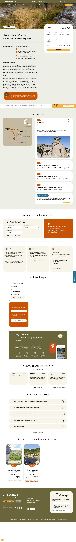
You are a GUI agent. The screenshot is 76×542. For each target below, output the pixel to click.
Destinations (18, 4)
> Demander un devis (66, 202)
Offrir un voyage (30, 539)
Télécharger (19, 324)
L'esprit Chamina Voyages (45, 4)
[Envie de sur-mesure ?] (74, 277)
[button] (2, 540)
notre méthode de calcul (58, 363)
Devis (16, 105)
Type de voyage (27, 4)
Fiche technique (33, 105)
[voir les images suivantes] (3, 15)
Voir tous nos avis (38, 429)
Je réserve (58, 49)
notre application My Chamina (52, 337)
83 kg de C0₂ (41, 360)
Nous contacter (30, 537)
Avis (41, 105)
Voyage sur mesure (30, 535)
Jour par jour (9, 105)
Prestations (23, 105)
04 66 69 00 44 (69, 4)
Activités (35, 4)
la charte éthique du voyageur (54, 367)
